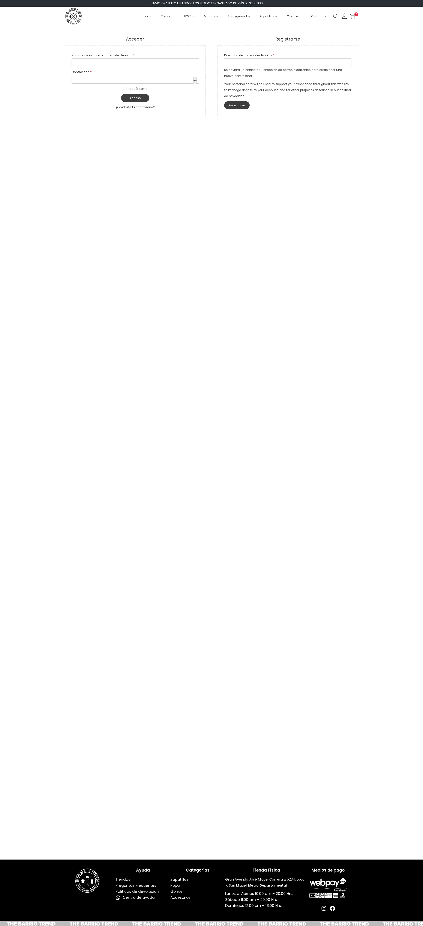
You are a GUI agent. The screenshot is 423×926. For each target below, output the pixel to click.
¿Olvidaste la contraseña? (135, 107)
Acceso (135, 98)
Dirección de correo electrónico (250, 54)
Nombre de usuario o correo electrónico (104, 54)
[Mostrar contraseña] (195, 80)
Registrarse (237, 105)
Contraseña (83, 71)
